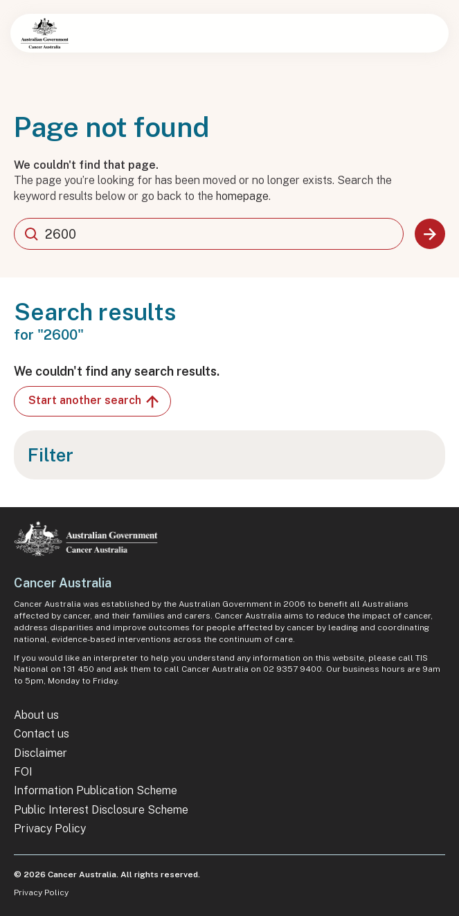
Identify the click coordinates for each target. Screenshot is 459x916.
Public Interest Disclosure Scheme (101, 809)
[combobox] (209, 234)
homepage (242, 196)
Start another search (94, 401)
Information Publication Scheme (95, 790)
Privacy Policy (50, 828)
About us (36, 715)
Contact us (41, 733)
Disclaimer (40, 753)
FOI (23, 771)
